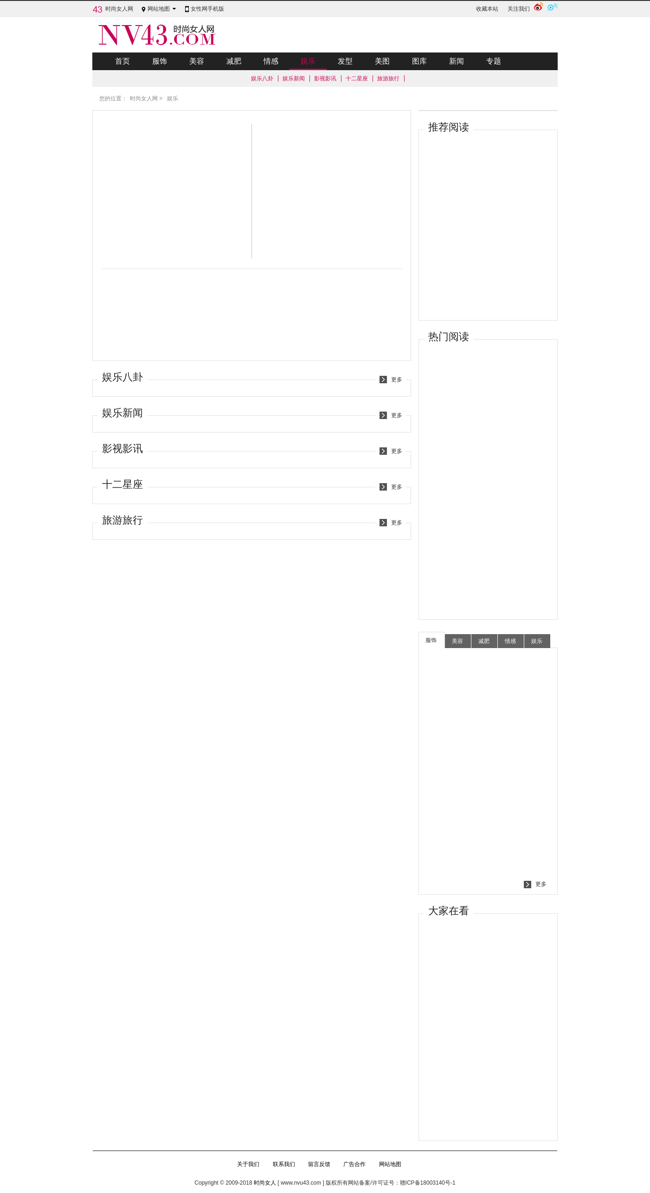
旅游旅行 (388, 78)
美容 (196, 61)
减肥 (233, 61)
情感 (271, 61)
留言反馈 (319, 1164)
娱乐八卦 (262, 78)
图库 (419, 61)
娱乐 (308, 63)
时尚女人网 (119, 9)
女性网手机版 (207, 9)
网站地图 (159, 9)
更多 (396, 379)
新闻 (456, 61)
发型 (345, 61)
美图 (382, 61)
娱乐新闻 (294, 78)
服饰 (159, 61)
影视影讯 (325, 78)
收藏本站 (487, 9)
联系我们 (284, 1164)
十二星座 (357, 78)
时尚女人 (265, 1183)
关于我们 (248, 1164)
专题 (493, 61)
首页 (122, 61)
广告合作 (354, 1164)
